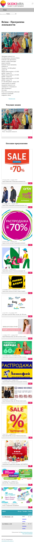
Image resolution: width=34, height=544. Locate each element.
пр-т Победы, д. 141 (7, 523)
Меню (5, 10)
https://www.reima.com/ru (26, 532)
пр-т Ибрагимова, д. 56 (7, 516)
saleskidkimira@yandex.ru (8, 541)
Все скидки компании (27, 533)
